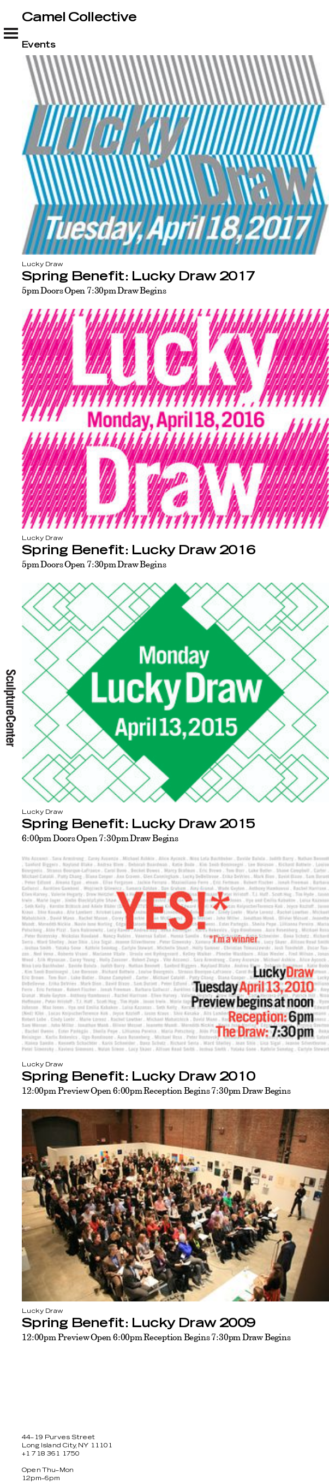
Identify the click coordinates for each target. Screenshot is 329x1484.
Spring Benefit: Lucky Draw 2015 (138, 824)
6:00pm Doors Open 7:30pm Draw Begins (100, 838)
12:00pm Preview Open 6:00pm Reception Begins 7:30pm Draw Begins (156, 1090)
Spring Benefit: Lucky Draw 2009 (138, 1323)
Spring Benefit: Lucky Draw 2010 (138, 1076)
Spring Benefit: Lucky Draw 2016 (138, 550)
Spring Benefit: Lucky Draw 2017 (138, 276)
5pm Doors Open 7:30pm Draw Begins (94, 290)
